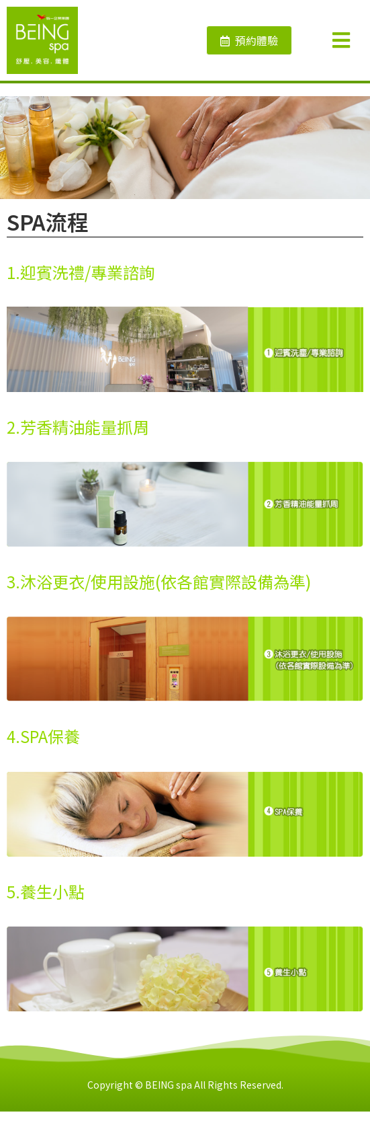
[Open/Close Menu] (347, 40)
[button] (249, 40)
